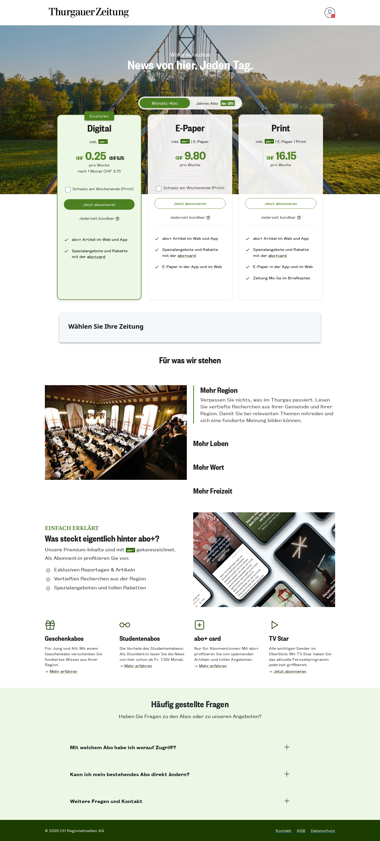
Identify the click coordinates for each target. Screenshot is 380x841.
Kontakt (283, 830)
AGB (301, 830)
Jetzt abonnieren (290, 671)
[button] (264, 404)
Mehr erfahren (63, 671)
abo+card (96, 256)
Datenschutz (323, 830)
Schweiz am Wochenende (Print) (103, 188)
